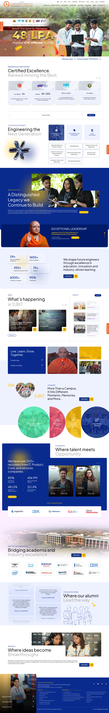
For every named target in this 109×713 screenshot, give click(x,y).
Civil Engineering (74, 146)
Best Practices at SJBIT (44, 704)
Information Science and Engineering (56, 161)
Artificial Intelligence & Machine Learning (57, 146)
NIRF (69, 1)
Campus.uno (18, 702)
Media (88, 1)
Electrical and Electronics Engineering (74, 153)
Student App (74, 1)
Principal (41, 698)
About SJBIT (42, 695)
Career (96, 1)
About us (46, 5)
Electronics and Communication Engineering (73, 697)
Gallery (92, 1)
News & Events (82, 1)
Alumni (65, 1)
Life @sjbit (88, 5)
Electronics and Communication (91, 153)
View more (75, 237)
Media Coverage (27, 365)
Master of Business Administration (94, 696)
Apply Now (107, 149)
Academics (64, 5)
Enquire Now (107, 329)
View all (98, 295)
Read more (91, 115)
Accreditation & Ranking (44, 702)
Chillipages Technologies (102, 709)
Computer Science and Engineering (91, 146)
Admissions (72, 5)
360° (61, 1)
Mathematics (90, 700)
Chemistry (89, 698)
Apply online (18, 696)
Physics (88, 702)
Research (80, 5)
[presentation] (97, 78)
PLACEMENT (102, 1)
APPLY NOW (68, 276)
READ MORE (84, 399)
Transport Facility (46, 115)
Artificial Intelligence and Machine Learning (96, 692)
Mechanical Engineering (74, 161)
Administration (55, 5)
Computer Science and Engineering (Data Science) (57, 153)
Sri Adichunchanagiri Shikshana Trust (47, 692)
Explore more (84, 212)
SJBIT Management (43, 693)
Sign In (94, 5)
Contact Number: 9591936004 (95, 59)
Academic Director (43, 697)
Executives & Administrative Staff (46, 700)
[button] (105, 233)
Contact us (101, 5)
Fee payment (18, 707)
